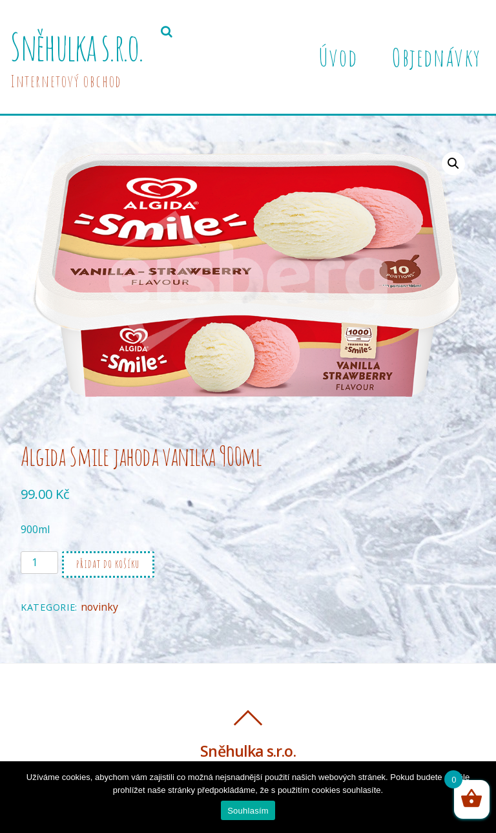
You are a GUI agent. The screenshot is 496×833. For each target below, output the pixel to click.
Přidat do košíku (108, 564)
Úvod (337, 57)
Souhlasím (248, 811)
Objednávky (436, 57)
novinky (99, 607)
